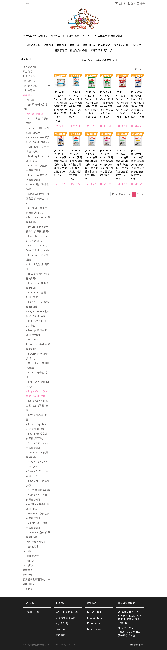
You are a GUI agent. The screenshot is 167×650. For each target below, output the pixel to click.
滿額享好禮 (61, 50)
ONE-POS (71, 644)
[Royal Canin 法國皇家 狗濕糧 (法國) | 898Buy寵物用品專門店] (83, 18)
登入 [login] (131, 3)
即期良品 (136, 45)
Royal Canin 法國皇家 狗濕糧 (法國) (102, 35)
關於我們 (61, 634)
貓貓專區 (61, 45)
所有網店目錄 (33, 45)
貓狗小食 (74, 45)
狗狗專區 (55, 35)
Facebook (94, 629)
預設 (138, 69)
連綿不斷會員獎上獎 (101, 50)
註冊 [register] (141, 3)
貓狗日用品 (89, 45)
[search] (23, 3)
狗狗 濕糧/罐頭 (71, 35)
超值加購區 (104, 45)
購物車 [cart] (120, 3)
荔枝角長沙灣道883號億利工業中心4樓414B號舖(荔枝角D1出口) (129, 617)
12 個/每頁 (119, 194)
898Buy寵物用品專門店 (34, 35)
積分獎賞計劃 (121, 45)
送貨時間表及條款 (65, 617)
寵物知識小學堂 (78, 50)
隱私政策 (61, 629)
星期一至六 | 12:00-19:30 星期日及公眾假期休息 (129, 632)
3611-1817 (95, 612)
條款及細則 (62, 623)
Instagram (94, 623)
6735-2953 (94, 617)
